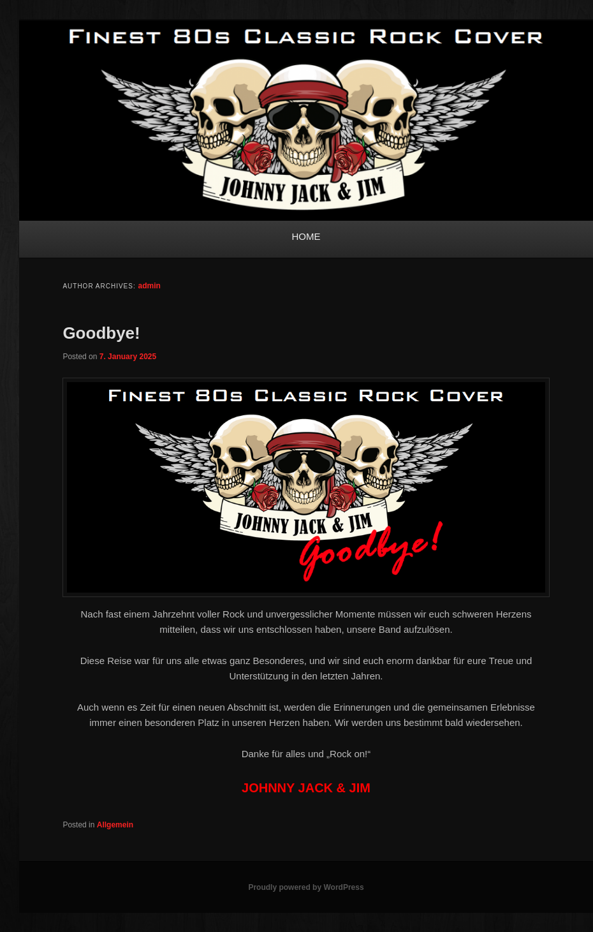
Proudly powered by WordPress (305, 887)
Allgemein (115, 824)
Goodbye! (101, 333)
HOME (306, 236)
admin (149, 285)
